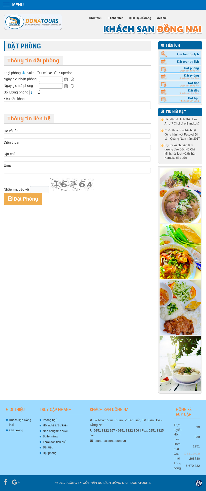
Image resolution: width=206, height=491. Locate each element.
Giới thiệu (95, 18)
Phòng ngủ (50, 420)
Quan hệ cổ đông (140, 18)
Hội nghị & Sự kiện (55, 425)
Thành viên (115, 18)
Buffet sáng (50, 436)
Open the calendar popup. (66, 79)
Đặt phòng (49, 453)
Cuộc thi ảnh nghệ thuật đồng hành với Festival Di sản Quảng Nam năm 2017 (182, 134)
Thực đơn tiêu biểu (55, 442)
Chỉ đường (16, 430)
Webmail (162, 18)
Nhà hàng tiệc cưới (55, 431)
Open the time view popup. (72, 79)
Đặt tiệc (48, 447)
